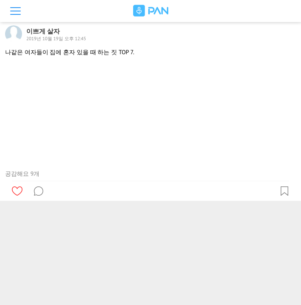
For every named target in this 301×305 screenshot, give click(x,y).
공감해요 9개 (22, 173)
